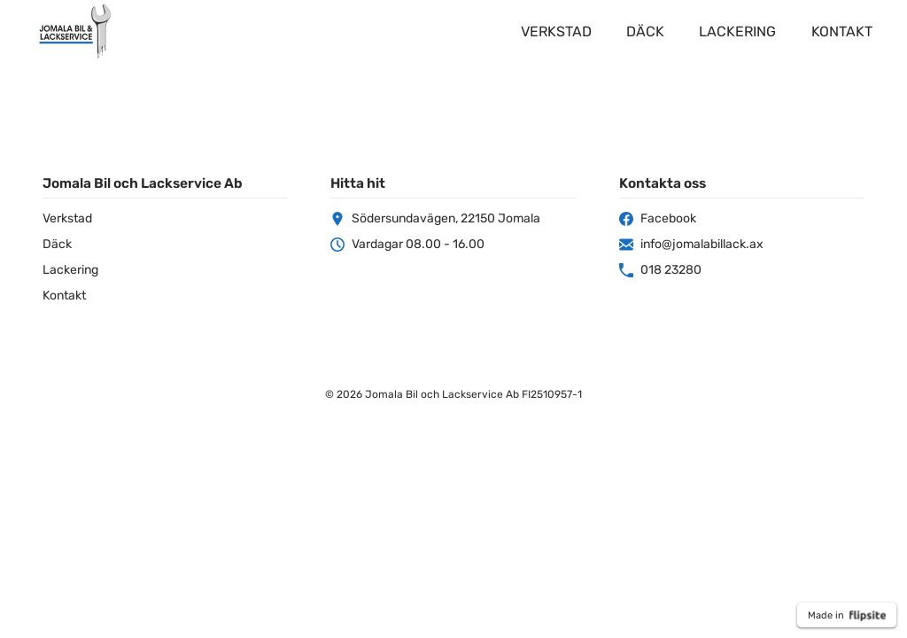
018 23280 (660, 269)
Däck (645, 31)
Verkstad (556, 31)
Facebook (657, 218)
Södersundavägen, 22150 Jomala (435, 218)
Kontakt (841, 31)
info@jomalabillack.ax (691, 244)
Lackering (737, 31)
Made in (847, 616)
